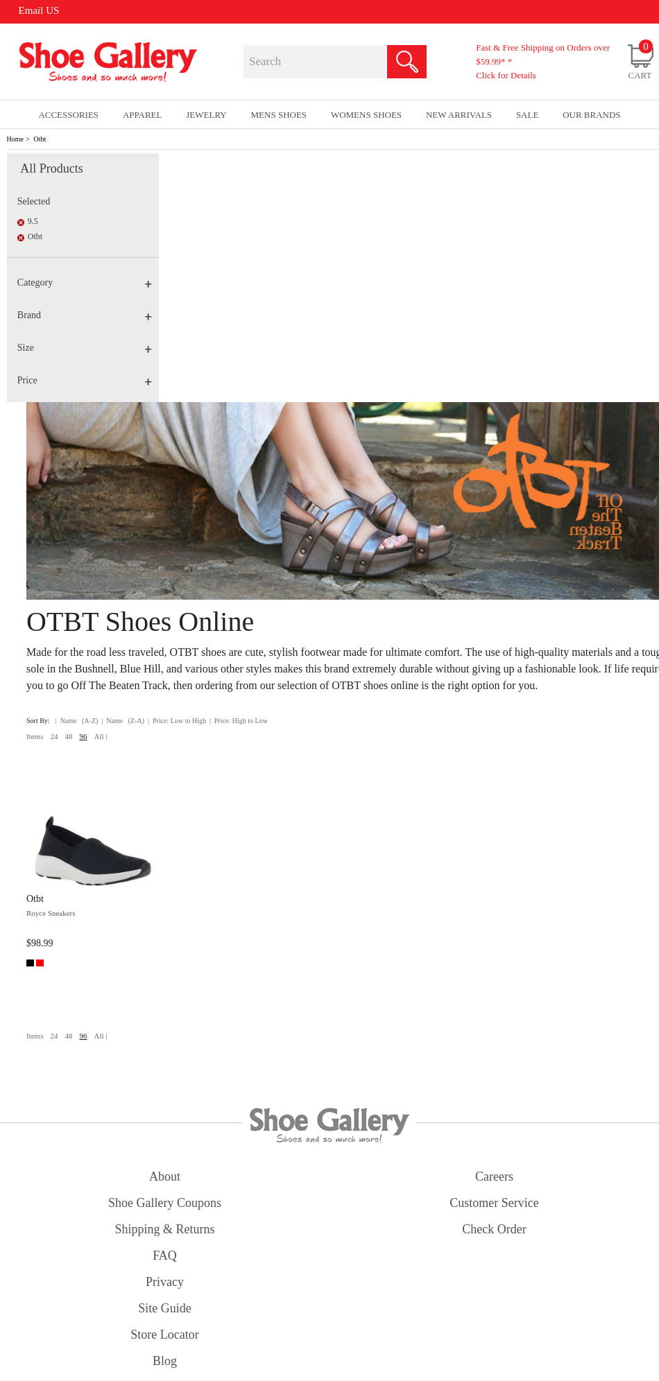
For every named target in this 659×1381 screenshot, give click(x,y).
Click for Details (506, 75)
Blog (165, 1361)
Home (15, 139)
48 (68, 736)
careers (494, 1176)
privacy (165, 1282)
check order (494, 1229)
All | (100, 736)
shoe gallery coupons (164, 1203)
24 (54, 736)
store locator (164, 1334)
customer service (494, 1203)
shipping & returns (164, 1229)
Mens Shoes (279, 115)
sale (527, 115)
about (164, 1176)
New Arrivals (459, 115)
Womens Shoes (366, 115)
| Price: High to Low (238, 720)
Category (84, 282)
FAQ (165, 1255)
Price (84, 380)
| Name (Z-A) (122, 720)
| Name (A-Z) (77, 720)
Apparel (142, 115)
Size (84, 347)
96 (83, 736)
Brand (84, 315)
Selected (33, 201)
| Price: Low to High (177, 720)
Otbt (40, 139)
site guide (164, 1308)
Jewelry (206, 115)
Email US (39, 10)
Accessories (68, 115)
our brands (591, 115)
